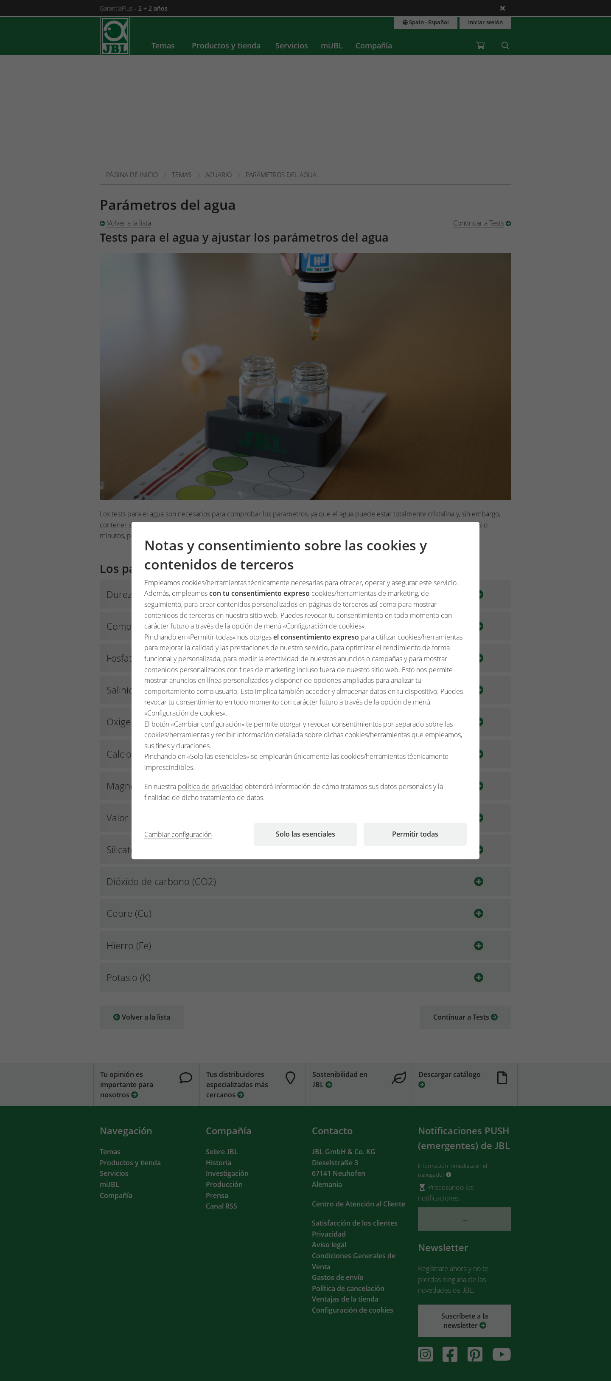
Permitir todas (415, 834)
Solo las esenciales (305, 834)
